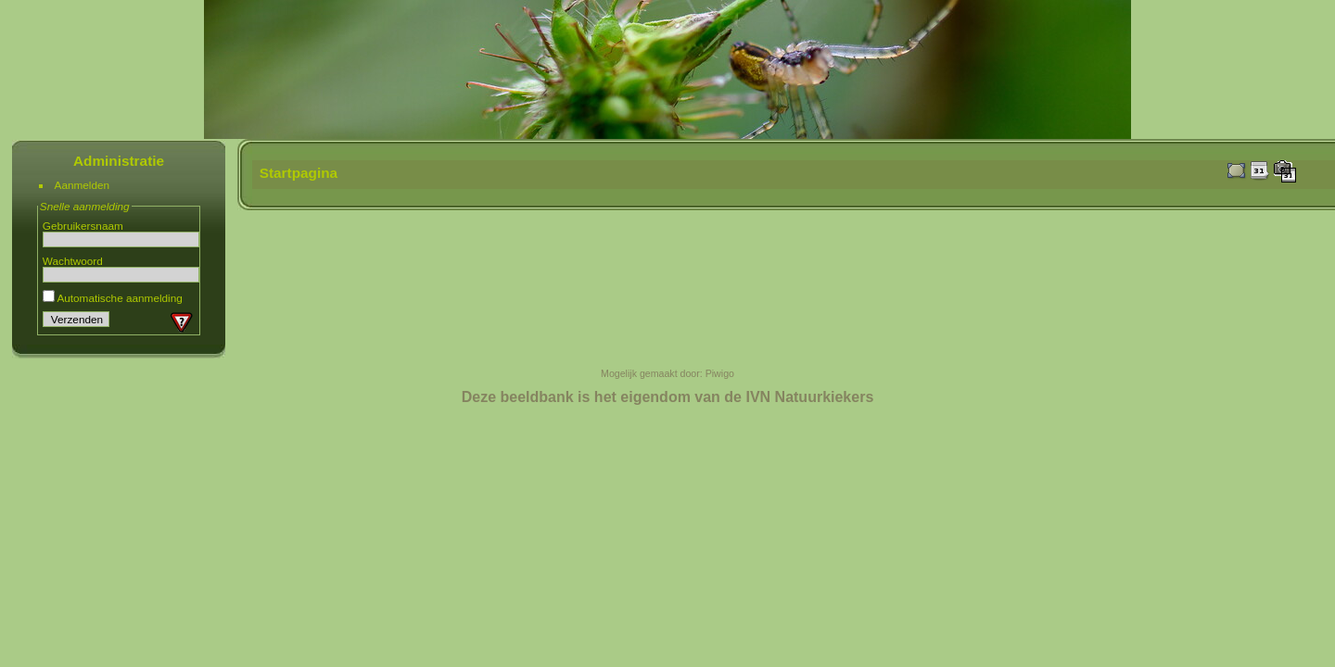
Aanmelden (82, 185)
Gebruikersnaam (83, 226)
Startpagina (299, 173)
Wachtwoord (73, 261)
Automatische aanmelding (113, 298)
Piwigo (720, 373)
